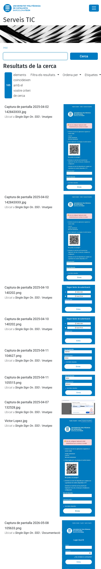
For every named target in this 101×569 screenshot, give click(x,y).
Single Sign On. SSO (27, 116)
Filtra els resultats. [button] (43, 75)
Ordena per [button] (70, 75)
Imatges (47, 116)
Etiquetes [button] (91, 75)
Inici (5, 47)
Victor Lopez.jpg (16, 421)
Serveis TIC (19, 20)
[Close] (94, 8)
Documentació (51, 533)
